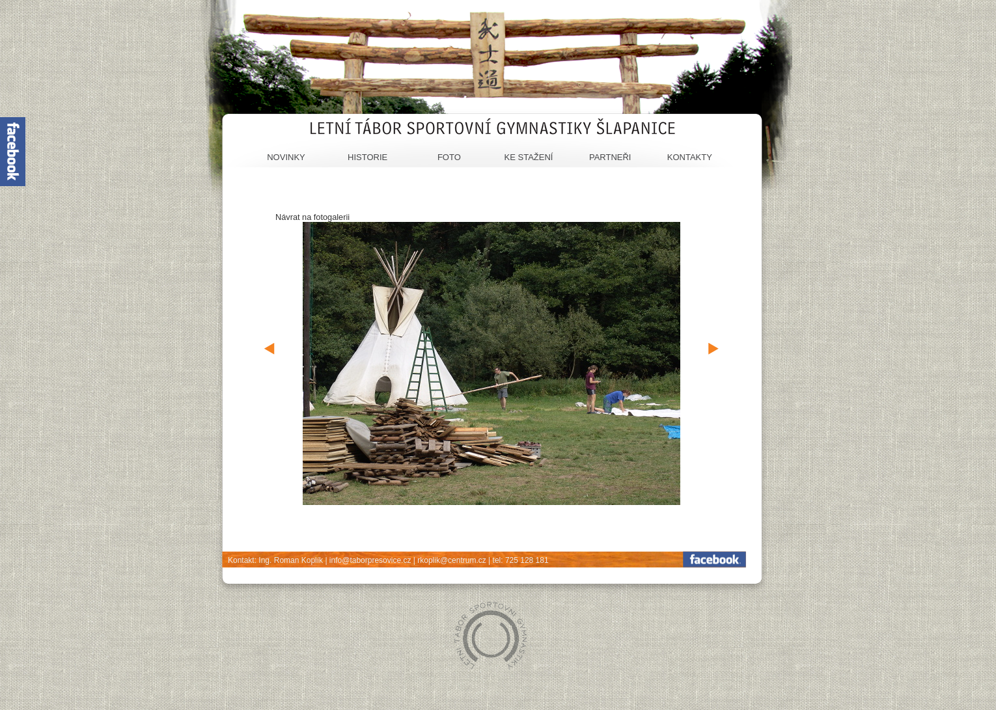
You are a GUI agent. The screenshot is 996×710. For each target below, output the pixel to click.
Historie (367, 157)
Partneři (610, 157)
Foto (449, 157)
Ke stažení (529, 157)
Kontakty (689, 157)
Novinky (286, 157)
